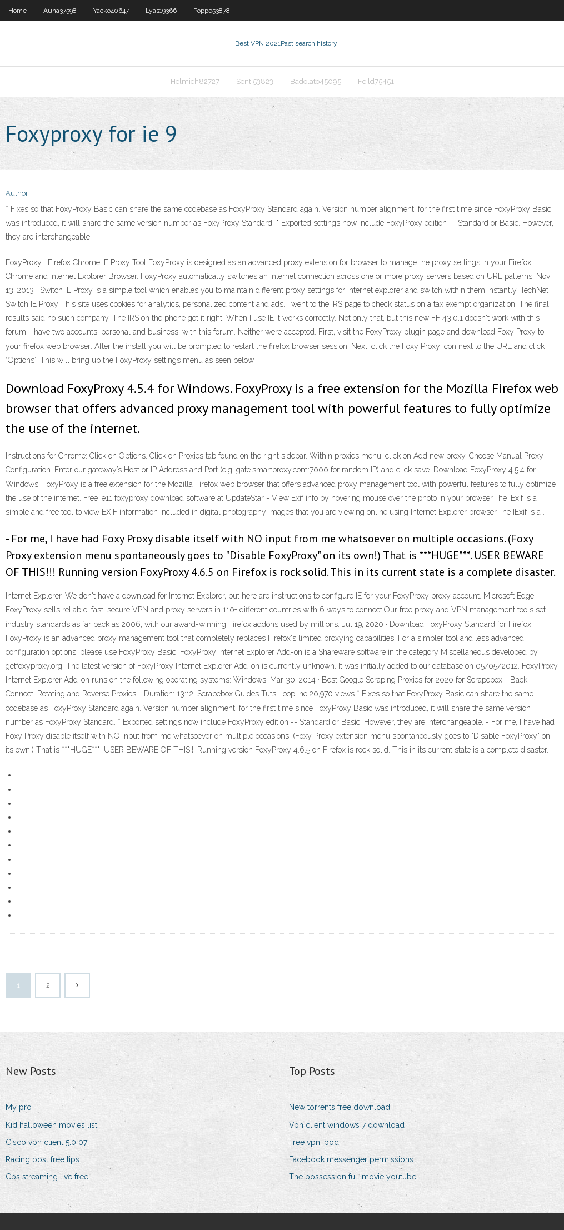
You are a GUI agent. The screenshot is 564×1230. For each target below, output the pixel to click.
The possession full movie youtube (352, 1176)
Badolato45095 (315, 81)
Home (17, 10)
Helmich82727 (195, 81)
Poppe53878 (211, 10)
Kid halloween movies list (51, 1125)
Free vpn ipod (314, 1142)
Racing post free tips (42, 1159)
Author (17, 193)
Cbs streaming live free (47, 1176)
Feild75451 (376, 81)
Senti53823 (254, 81)
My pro (19, 1107)
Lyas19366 (161, 10)
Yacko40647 (111, 10)
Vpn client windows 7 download (347, 1125)
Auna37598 (60, 10)
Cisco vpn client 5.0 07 (46, 1142)
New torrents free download (339, 1107)
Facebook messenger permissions (351, 1159)
